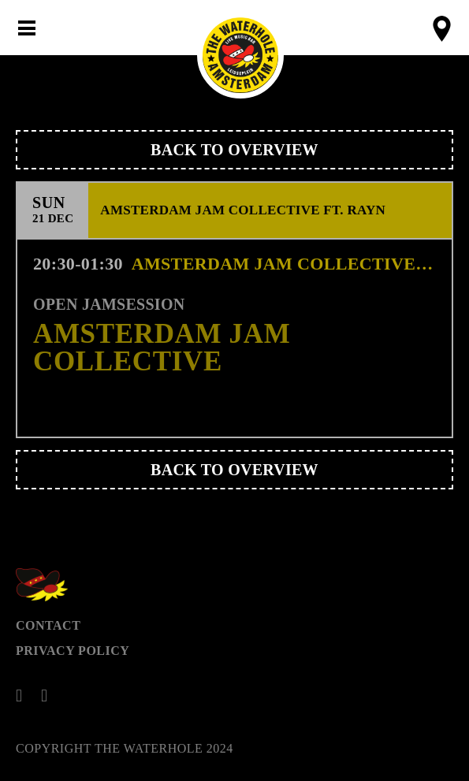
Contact (48, 625)
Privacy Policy (72, 650)
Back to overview (234, 149)
